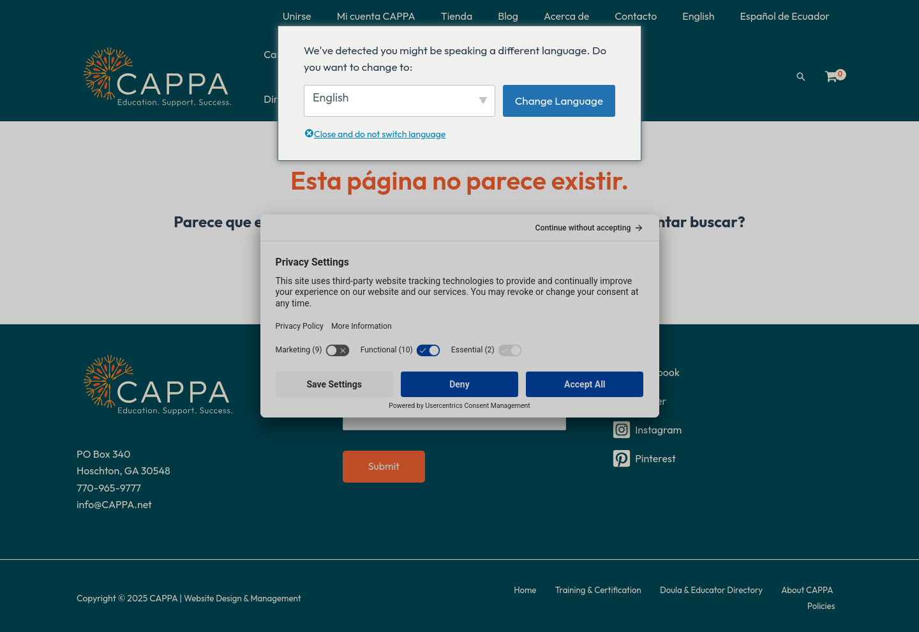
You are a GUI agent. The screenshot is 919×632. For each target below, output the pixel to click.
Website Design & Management (246, 593)
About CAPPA (776, 593)
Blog (531, 16)
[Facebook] (725, 367)
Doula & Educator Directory (686, 593)
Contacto (648, 16)
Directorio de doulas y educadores (695, 74)
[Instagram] (725, 425)
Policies (827, 593)
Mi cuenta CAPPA (409, 16)
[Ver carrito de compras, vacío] (830, 74)
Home (511, 593)
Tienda (485, 16)
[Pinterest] (725, 453)
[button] (801, 74)
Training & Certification (578, 593)
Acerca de (584, 16)
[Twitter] (725, 396)
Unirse (335, 16)
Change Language (559, 100)
